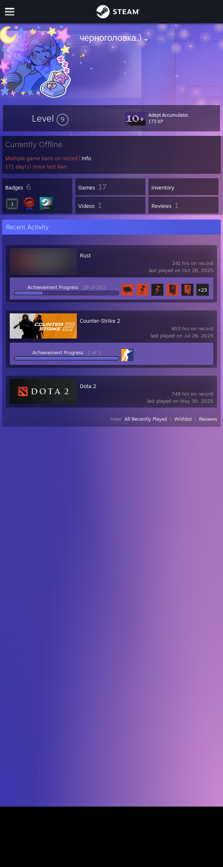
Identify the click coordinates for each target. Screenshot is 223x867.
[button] (50, 118)
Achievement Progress (52, 287)
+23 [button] (202, 290)
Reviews (208, 419)
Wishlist (183, 419)
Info (86, 158)
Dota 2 (88, 386)
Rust (85, 255)
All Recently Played (145, 419)
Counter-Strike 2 (100, 321)
